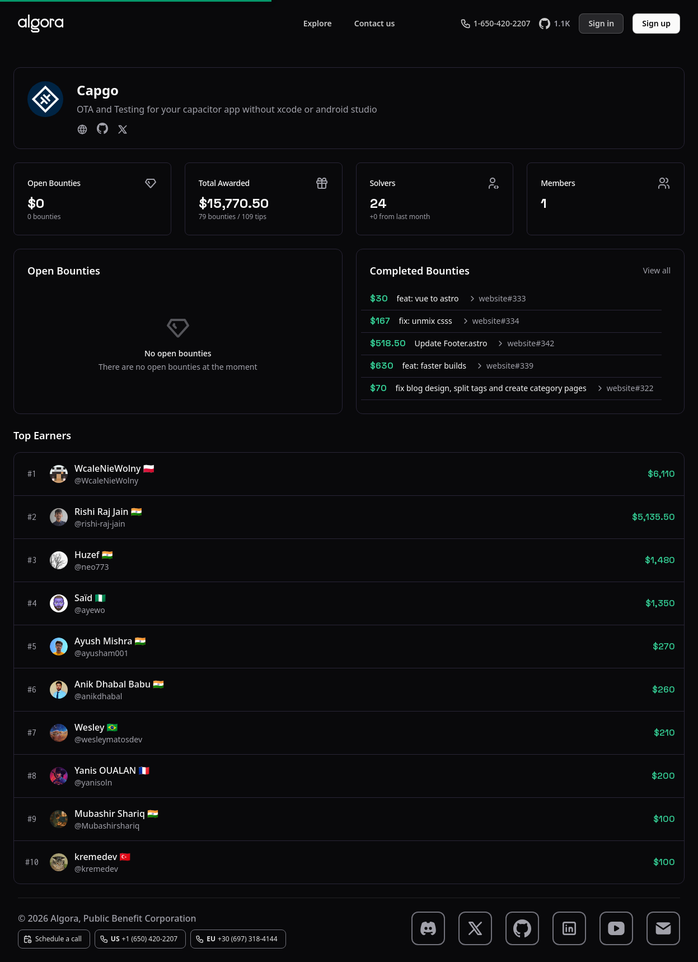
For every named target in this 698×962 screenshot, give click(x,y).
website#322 (630, 388)
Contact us (374, 23)
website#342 (530, 343)
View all (657, 270)
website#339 (509, 365)
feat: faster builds (434, 365)
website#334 (495, 320)
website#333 (502, 298)
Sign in (601, 23)
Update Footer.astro (451, 343)
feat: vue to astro (428, 298)
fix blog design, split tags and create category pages (491, 388)
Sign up (656, 23)
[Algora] (40, 23)
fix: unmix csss (425, 320)
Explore (317, 23)
